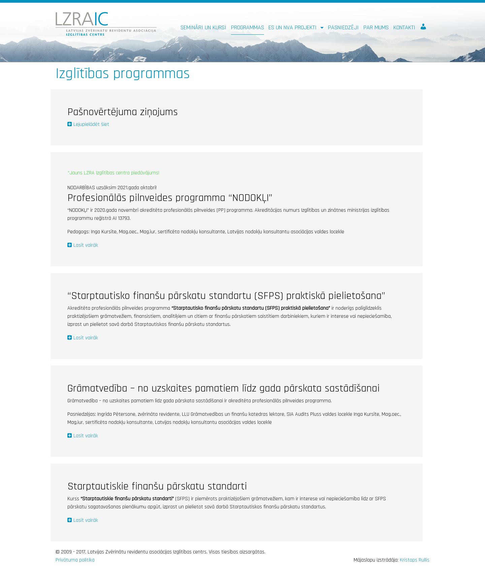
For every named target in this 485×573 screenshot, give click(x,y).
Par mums (376, 27)
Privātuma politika (75, 560)
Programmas (247, 27)
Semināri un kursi (203, 27)
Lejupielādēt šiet (91, 124)
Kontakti (404, 27)
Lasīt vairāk (85, 245)
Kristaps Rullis (414, 560)
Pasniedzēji (343, 27)
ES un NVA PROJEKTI (293, 27)
